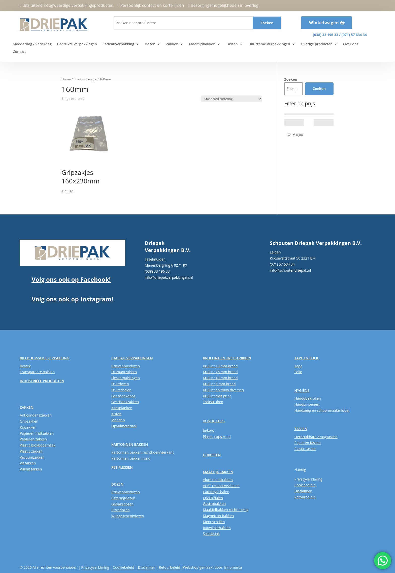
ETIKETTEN (212, 455)
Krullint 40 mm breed (220, 377)
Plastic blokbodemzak (37, 445)
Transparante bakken (37, 371)
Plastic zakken (31, 451)
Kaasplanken (121, 407)
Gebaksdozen (122, 504)
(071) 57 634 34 (354, 34)
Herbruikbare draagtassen (315, 436)
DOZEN (117, 484)
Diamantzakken (124, 371)
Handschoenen (306, 404)
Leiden (275, 252)
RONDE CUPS (214, 421)
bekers (208, 430)
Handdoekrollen (307, 398)
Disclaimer (303, 491)
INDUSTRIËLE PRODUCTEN (42, 380)
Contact (19, 52)
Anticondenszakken (36, 415)
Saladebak (211, 533)
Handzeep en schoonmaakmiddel (321, 410)
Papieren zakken (33, 439)
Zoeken (290, 79)
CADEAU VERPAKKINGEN (132, 358)
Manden (118, 420)
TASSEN (300, 428)
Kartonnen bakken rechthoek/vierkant (142, 452)
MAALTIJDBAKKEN (218, 471)
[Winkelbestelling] (231, 99)
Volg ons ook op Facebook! (71, 279)
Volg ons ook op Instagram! (72, 299)
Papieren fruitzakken (37, 433)
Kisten (116, 413)
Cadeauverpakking (118, 44)
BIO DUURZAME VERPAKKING (44, 358)
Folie (298, 371)
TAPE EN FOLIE (306, 358)
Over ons (350, 44)
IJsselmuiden (155, 259)
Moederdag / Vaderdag (32, 44)
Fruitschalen (121, 390)
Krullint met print (217, 396)
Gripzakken (29, 421)
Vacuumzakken (32, 457)
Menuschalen (214, 521)
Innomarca (233, 567)
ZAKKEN (26, 407)
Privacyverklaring (308, 479)
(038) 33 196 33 (325, 34)
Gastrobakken (214, 503)
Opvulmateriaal (124, 426)
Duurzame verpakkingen (269, 44)
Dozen (150, 44)
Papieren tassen (307, 442)
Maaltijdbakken (202, 44)
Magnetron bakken (218, 515)
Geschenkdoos (123, 396)
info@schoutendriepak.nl (290, 270)
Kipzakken (28, 427)
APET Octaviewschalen (221, 485)
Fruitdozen (120, 383)
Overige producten (317, 44)
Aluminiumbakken (218, 479)
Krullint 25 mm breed (220, 371)
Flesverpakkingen (125, 377)
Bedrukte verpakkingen (77, 44)
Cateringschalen (216, 491)
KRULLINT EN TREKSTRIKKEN (227, 358)
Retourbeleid (305, 497)
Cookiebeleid (305, 485)
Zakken (172, 44)
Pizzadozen (120, 509)
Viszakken (28, 463)
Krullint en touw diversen (223, 390)
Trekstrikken (213, 401)
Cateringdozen (123, 498)
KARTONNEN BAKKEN (129, 444)
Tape (298, 366)
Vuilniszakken (31, 469)
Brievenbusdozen (125, 366)
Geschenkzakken (125, 401)
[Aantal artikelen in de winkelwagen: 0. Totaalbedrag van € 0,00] (294, 134)
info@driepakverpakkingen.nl (169, 277)
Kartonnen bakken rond (130, 458)
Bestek (25, 366)
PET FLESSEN (122, 467)
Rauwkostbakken (217, 527)
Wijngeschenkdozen (127, 516)
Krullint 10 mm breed (220, 366)
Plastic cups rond (217, 436)
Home (66, 79)
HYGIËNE (301, 390)
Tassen (232, 44)
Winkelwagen (324, 22)
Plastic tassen (305, 448)
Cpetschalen (213, 497)
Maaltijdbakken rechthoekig (225, 509)
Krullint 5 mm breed (219, 383)
